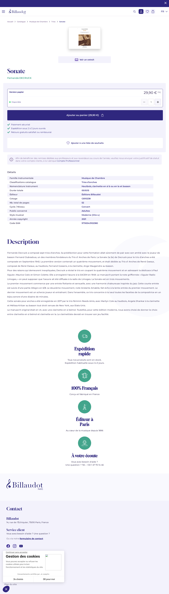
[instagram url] (14, 546)
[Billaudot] (17, 11)
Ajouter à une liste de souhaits (85, 143)
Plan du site (10, 584)
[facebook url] (8, 546)
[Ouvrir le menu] (3, 11)
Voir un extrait (84, 59)
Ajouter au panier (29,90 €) (85, 115)
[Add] (158, 102)
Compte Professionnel (68, 161)
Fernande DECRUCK (19, 78)
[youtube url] (21, 546)
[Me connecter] (141, 11)
